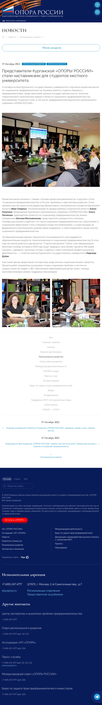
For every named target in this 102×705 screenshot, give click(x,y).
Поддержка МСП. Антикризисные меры (51, 400)
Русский (7, 479)
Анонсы (51, 347)
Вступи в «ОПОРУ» (14, 520)
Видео (51, 390)
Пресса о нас (51, 376)
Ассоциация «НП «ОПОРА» (14, 533)
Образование (61, 548)
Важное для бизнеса (51, 352)
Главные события (51, 342)
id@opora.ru (9, 590)
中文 (25, 479)
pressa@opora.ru (9, 665)
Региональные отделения (43, 590)
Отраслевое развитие (51, 361)
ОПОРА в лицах (51, 371)
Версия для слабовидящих (14, 21)
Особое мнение (51, 381)
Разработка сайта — (15, 557)
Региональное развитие (30, 37)
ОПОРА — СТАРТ (51, 409)
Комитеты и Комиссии (12, 541)
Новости (12, 37)
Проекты (59, 544)
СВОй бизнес (51, 405)
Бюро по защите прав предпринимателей (51, 385)
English (17, 479)
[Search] (18, 486)
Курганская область (57, 64)
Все (51, 337)
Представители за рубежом (45, 594)
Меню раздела (51, 47)
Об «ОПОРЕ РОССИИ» (12, 529)
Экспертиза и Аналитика (13, 549)
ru (97, 12)
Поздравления (51, 395)
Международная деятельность (51, 366)
